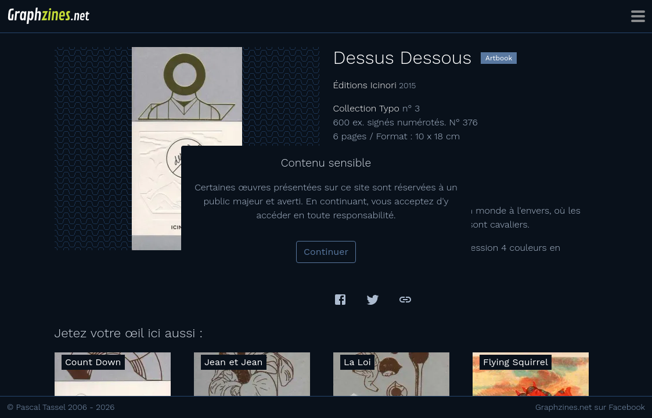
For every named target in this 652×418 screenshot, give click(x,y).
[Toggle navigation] (638, 16)
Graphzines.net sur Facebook (590, 407)
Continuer (326, 251)
